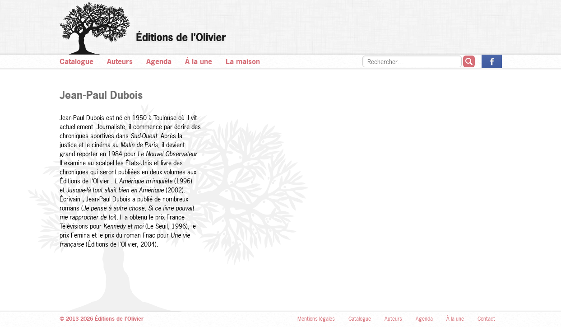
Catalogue (76, 61)
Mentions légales (316, 318)
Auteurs (120, 61)
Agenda (159, 61)
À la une (198, 61)
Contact (486, 318)
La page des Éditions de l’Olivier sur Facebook (492, 61)
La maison (243, 61)
